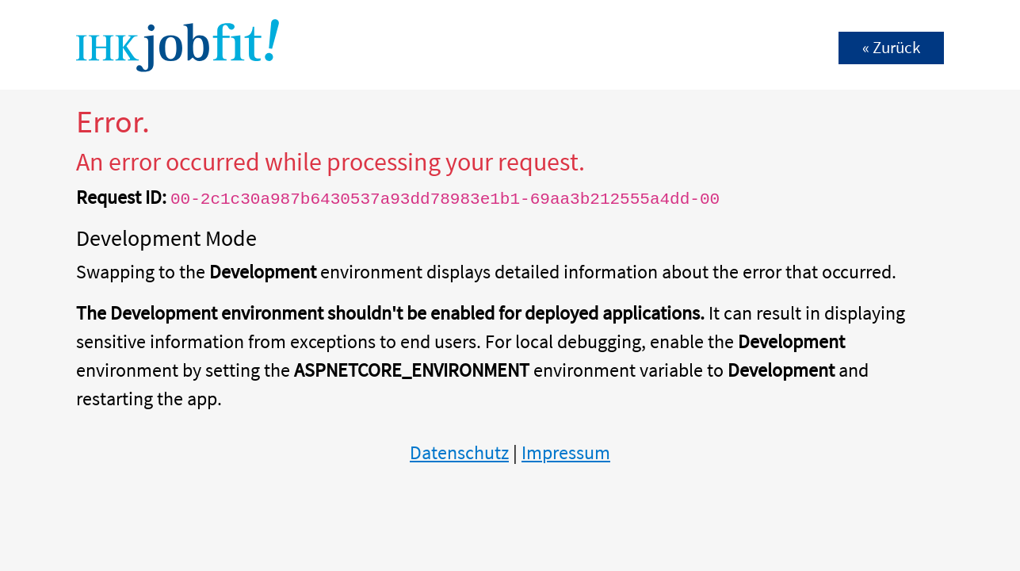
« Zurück (891, 47)
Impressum (565, 452)
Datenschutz (459, 452)
